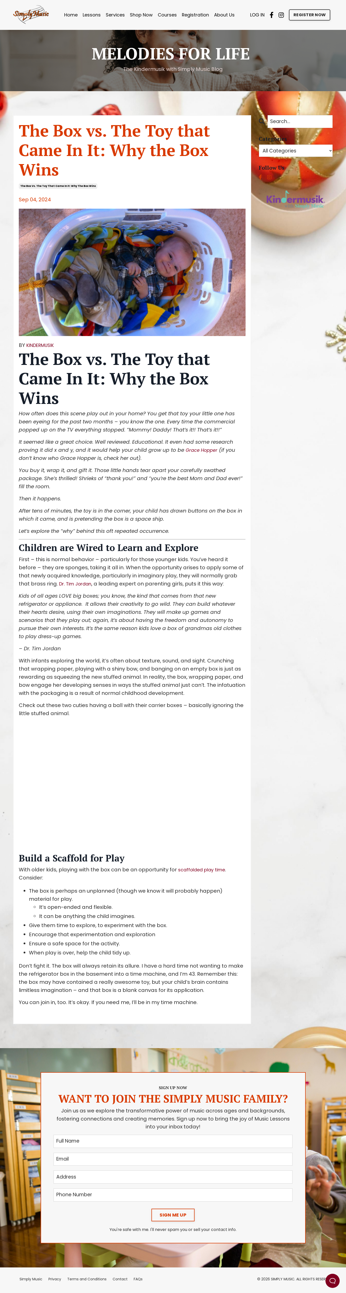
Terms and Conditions (87, 1281)
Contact (120, 1281)
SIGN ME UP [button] (173, 1217)
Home (71, 15)
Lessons (92, 15)
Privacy (54, 1281)
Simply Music (31, 1281)
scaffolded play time (204, 869)
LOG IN (257, 15)
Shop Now (141, 15)
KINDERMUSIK (42, 345)
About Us (224, 15)
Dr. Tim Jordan (77, 583)
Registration (195, 15)
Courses (167, 15)
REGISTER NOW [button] (309, 15)
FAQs (138, 1281)
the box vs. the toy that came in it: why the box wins (58, 186)
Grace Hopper (203, 450)
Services (115, 15)
